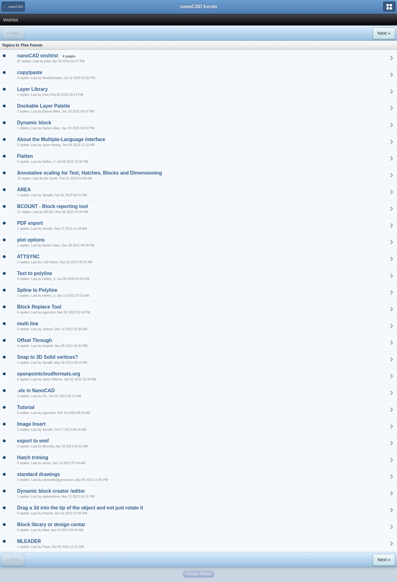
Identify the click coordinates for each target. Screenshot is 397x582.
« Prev (13, 33)
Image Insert (31, 424)
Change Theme (199, 574)
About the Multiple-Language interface (61, 139)
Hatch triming (32, 457)
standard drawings (38, 474)
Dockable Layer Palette (43, 106)
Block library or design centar (51, 524)
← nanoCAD (13, 6)
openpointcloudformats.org (48, 373)
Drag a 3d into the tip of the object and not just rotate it (80, 507)
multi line (27, 323)
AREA (24, 189)
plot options (31, 239)
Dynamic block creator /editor (51, 491)
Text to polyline (34, 273)
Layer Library (32, 89)
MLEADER (29, 541)
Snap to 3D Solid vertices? (47, 357)
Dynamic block (34, 122)
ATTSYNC (28, 256)
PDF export (30, 223)
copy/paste (29, 72)
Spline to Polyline (37, 290)
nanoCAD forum (198, 6)
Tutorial (25, 407)
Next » (383, 33)
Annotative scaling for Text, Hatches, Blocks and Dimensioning (89, 172)
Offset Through (34, 340)
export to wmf (33, 440)
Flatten (25, 156)
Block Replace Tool (39, 306)
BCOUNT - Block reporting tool (52, 206)
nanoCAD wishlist (37, 55)
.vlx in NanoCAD (36, 390)
